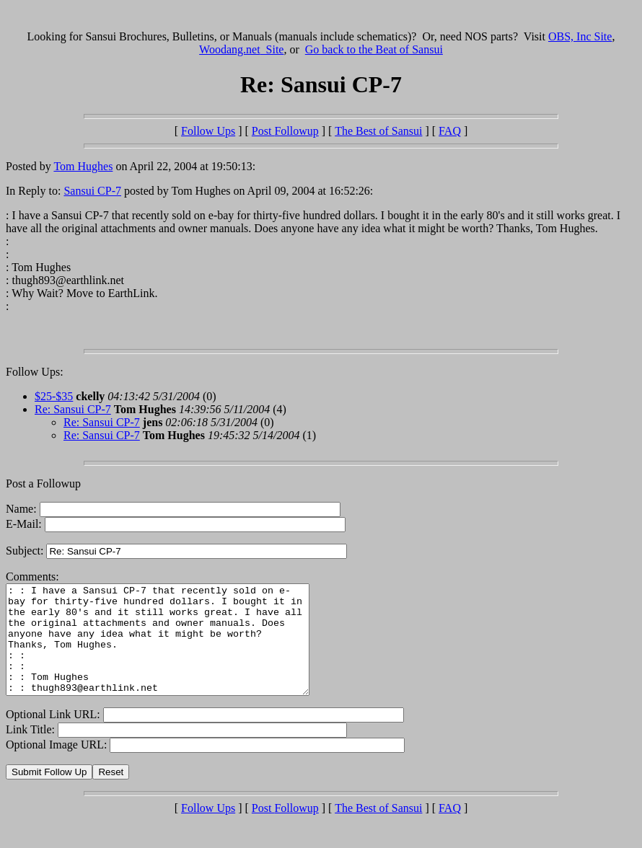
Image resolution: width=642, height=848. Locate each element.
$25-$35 (54, 396)
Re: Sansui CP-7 (73, 409)
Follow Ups (208, 131)
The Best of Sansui (378, 131)
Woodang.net (241, 49)
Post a (21, 483)
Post (285, 131)
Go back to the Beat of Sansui (374, 49)
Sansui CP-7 (92, 191)
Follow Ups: (34, 372)
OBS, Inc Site (580, 36)
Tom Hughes (83, 166)
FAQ (450, 131)
